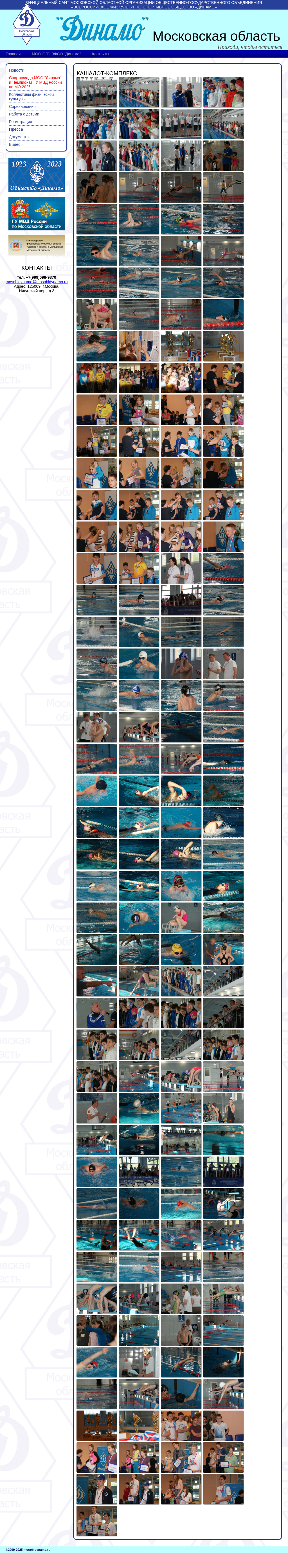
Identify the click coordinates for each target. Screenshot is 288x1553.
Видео (15, 144)
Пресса (16, 129)
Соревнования (22, 106)
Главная (13, 54)
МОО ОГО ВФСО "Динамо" (56, 54)
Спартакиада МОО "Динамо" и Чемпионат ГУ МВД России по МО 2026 (35, 82)
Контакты (100, 54)
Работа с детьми (24, 114)
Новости (16, 70)
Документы (19, 137)
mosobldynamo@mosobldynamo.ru (37, 282)
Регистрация (20, 121)
